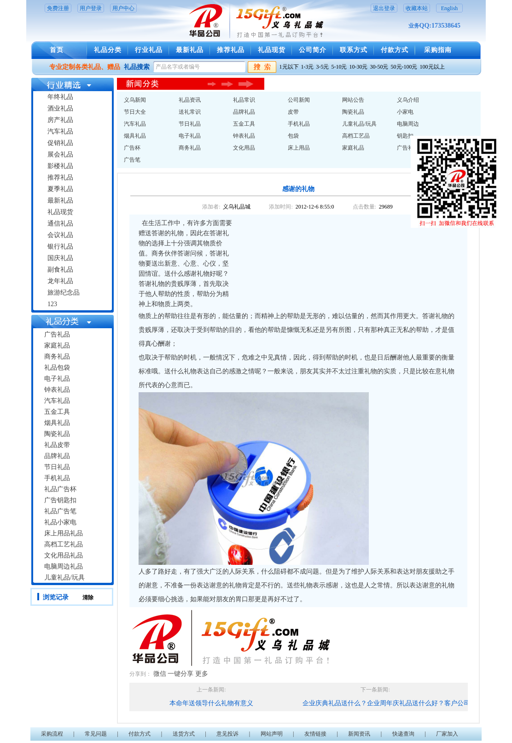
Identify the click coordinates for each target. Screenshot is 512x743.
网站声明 (272, 734)
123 (52, 304)
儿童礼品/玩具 (64, 577)
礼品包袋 (57, 367)
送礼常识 (190, 112)
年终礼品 (60, 96)
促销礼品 (60, 142)
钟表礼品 (57, 389)
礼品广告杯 (60, 489)
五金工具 (57, 411)
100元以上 (432, 67)
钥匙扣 (405, 136)
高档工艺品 (356, 136)
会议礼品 (60, 235)
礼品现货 (271, 49)
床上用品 (299, 148)
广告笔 (132, 160)
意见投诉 (227, 734)
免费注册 (58, 8)
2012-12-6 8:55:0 (315, 206)
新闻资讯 (359, 734)
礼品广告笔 (60, 511)
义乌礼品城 (236, 206)
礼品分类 (108, 49)
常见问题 (96, 734)
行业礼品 (149, 49)
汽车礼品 (60, 131)
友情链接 (315, 734)
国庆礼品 (60, 258)
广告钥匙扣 (60, 500)
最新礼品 (190, 49)
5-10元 (339, 67)
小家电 (405, 112)
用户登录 (91, 8)
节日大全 (135, 112)
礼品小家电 (60, 522)
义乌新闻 (135, 100)
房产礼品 (60, 119)
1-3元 (307, 67)
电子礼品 (57, 378)
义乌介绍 (408, 100)
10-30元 (358, 67)
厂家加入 (447, 734)
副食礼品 (60, 269)
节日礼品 (57, 467)
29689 (386, 206)
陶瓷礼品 (57, 433)
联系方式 (353, 49)
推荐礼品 (230, 49)
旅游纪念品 (63, 292)
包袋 (293, 136)
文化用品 (244, 148)
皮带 (293, 112)
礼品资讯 (190, 100)
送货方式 (184, 734)
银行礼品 (60, 246)
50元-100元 (404, 67)
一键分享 (180, 673)
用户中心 (123, 8)
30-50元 (379, 67)
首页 (57, 49)
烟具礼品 (57, 422)
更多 (201, 673)
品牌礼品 (57, 456)
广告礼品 (57, 334)
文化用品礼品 (63, 555)
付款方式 (394, 49)
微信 (159, 673)
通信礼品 (60, 223)
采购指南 (438, 49)
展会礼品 (60, 154)
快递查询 (403, 734)
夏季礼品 (60, 189)
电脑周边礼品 (63, 566)
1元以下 (289, 67)
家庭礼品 (57, 345)
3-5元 (322, 67)
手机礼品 (57, 478)
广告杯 (132, 148)
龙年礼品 (60, 281)
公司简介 (312, 49)
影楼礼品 (60, 166)
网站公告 (353, 100)
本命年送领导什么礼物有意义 (211, 703)
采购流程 (52, 734)
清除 (87, 597)
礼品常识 (244, 100)
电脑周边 (408, 124)
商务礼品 (57, 356)
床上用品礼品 (63, 533)
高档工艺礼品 (63, 544)
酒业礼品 (60, 108)
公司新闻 (299, 100)
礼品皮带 (57, 444)
